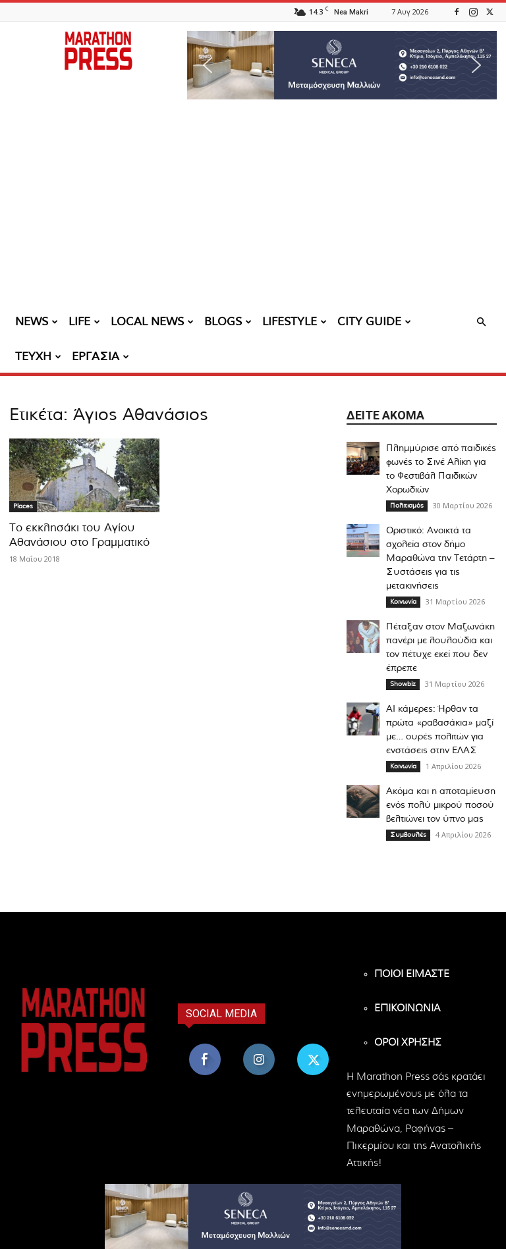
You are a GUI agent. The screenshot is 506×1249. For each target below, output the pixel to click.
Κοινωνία (403, 601)
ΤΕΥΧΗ (38, 356)
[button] (342, 65)
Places (23, 506)
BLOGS (228, 321)
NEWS (36, 321)
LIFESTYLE (294, 321)
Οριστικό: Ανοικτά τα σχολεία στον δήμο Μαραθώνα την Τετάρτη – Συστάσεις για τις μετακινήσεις (440, 558)
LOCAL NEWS (152, 321)
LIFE (84, 321)
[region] (342, 65)
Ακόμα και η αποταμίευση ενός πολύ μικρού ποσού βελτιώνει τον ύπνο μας (440, 805)
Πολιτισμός (407, 505)
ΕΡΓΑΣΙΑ (100, 356)
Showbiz (403, 684)
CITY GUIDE (374, 321)
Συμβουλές (408, 835)
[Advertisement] (253, 207)
